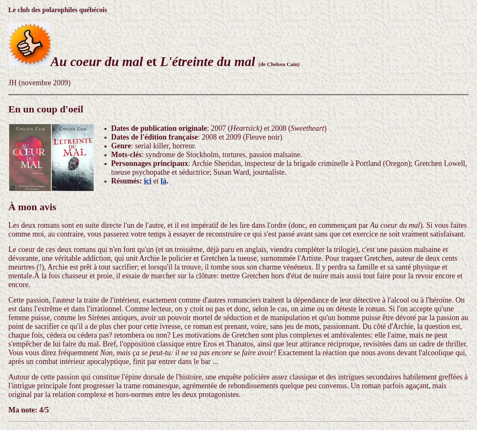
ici (148, 181)
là (164, 181)
